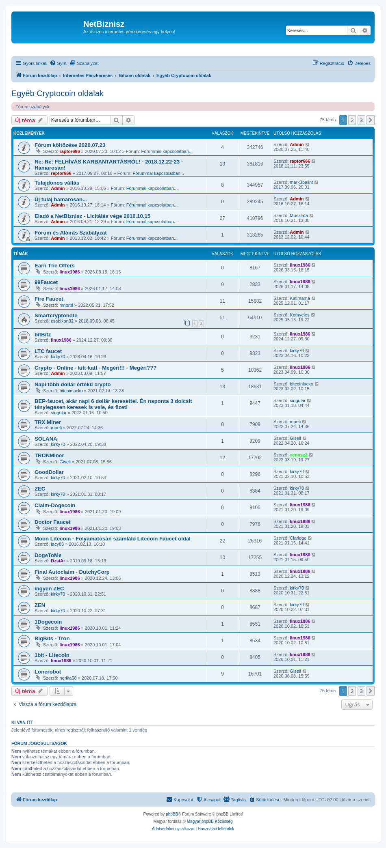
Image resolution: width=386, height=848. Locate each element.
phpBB (172, 814)
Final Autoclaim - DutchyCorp (72, 572)
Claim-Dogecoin (55, 505)
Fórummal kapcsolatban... (167, 151)
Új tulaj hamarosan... (61, 199)
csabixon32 (62, 321)
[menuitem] (58, 63)
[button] (370, 120)
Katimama (300, 298)
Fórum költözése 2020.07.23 (70, 145)
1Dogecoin (48, 622)
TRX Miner (48, 422)
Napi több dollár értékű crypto (73, 384)
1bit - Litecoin (52, 655)
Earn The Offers (55, 266)
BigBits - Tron (52, 638)
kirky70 (58, 356)
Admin (297, 144)
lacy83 (57, 544)
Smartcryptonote (56, 315)
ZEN (40, 605)
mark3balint (301, 182)
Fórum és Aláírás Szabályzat (71, 233)
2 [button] (352, 120)
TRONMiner (49, 455)
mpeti (56, 427)
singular (59, 412)
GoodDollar (49, 472)
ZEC (40, 489)
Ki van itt (22, 722)
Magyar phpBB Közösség (210, 821)
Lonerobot (48, 672)
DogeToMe (48, 555)
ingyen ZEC (49, 588)
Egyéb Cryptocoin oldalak (57, 93)
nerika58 (67, 678)
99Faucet (46, 282)
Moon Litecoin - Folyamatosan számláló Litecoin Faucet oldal (113, 539)
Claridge (298, 538)
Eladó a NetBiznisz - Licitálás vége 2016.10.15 (92, 216)
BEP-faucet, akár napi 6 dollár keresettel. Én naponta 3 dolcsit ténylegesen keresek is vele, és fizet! (113, 404)
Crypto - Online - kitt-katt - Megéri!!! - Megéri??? (95, 368)
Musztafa (299, 215)
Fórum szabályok (32, 106)
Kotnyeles (299, 314)
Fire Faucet (49, 299)
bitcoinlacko (70, 390)
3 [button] (361, 120)
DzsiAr (58, 560)
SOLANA (46, 439)
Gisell (295, 438)
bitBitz (43, 334)
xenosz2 (298, 454)
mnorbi (66, 305)
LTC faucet (48, 351)
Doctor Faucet (53, 522)
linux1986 (69, 271)
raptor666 (69, 151)
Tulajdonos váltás (57, 183)
